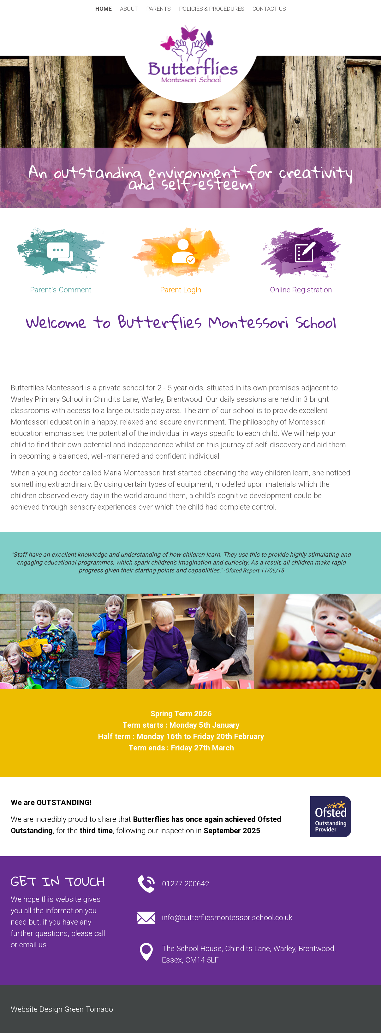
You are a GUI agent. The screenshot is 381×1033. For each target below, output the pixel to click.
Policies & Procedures (211, 8)
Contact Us (269, 8)
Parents (158, 8)
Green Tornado (88, 1009)
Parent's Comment (61, 289)
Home (103, 8)
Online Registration (301, 289)
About (129, 8)
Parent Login (180, 289)
